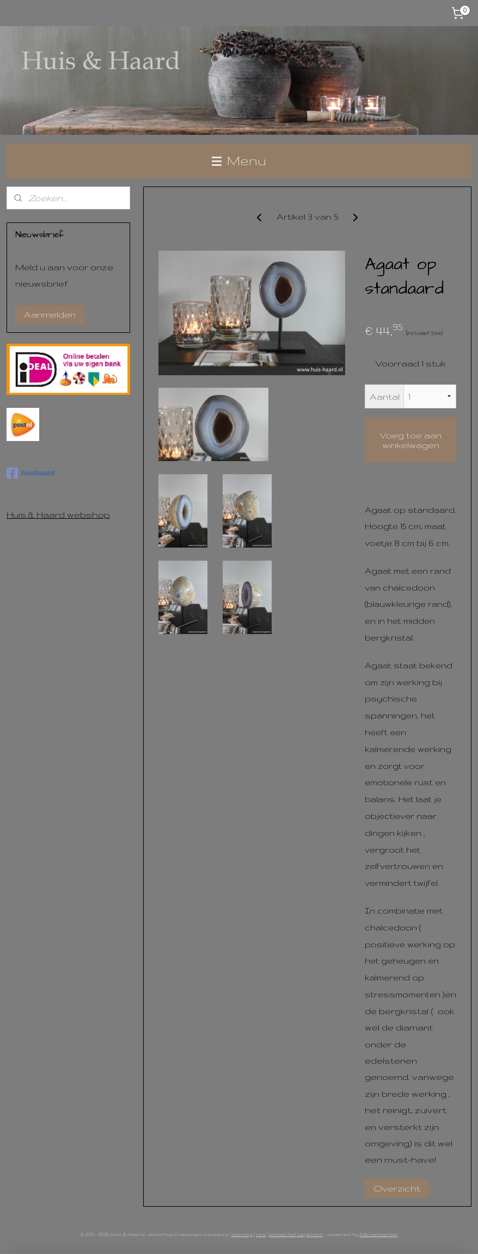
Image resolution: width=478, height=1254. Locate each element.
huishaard (31, 473)
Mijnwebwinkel (379, 1234)
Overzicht (396, 1188)
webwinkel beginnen (296, 1234)
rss (261, 1234)
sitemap (242, 1234)
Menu (239, 160)
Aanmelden (50, 314)
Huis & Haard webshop (58, 514)
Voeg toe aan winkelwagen (410, 439)
